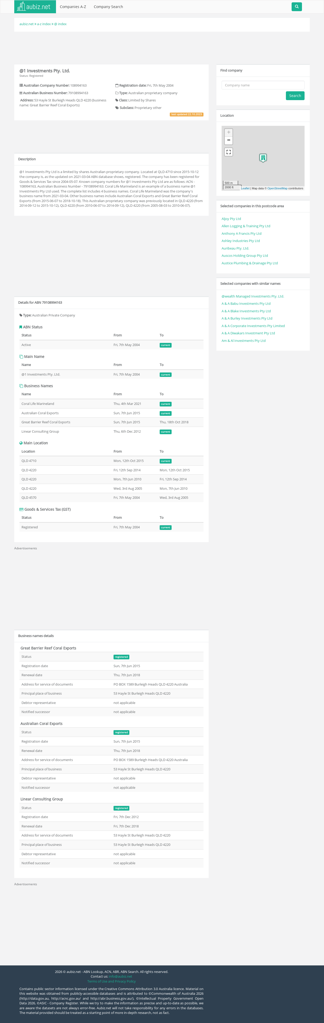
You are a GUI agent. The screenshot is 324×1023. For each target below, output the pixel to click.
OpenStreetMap (277, 188)
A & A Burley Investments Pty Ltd (247, 318)
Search (295, 95)
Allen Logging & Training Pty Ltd (246, 226)
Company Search (108, 6)
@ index (60, 24)
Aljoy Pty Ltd (231, 218)
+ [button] (228, 133)
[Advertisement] (162, 47)
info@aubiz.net (120, 976)
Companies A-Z (73, 6)
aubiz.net (26, 24)
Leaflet (245, 188)
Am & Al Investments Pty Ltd (244, 340)
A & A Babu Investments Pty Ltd (246, 303)
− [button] (228, 140)
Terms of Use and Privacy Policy (111, 981)
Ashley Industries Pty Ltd (241, 240)
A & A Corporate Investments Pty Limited (253, 325)
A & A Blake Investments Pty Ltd (246, 311)
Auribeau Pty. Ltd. (235, 248)
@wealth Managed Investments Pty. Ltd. (253, 296)
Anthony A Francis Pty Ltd (242, 233)
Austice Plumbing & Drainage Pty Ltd (250, 263)
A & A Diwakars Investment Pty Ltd (248, 333)
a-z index (44, 24)
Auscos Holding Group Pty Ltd (245, 255)
